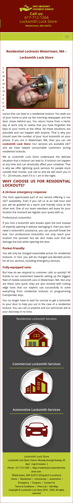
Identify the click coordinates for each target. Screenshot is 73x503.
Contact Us (49, 482)
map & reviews (38, 464)
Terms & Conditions (24, 486)
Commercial (40, 479)
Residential (25, 479)
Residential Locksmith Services (36, 319)
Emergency (23, 482)
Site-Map (53, 486)
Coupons (36, 482)
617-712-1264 (36, 17)
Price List (42, 486)
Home (14, 479)
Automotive (55, 479)
